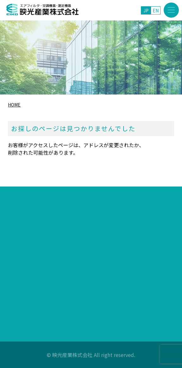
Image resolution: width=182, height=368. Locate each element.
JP (146, 10)
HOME (14, 104)
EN (156, 10)
